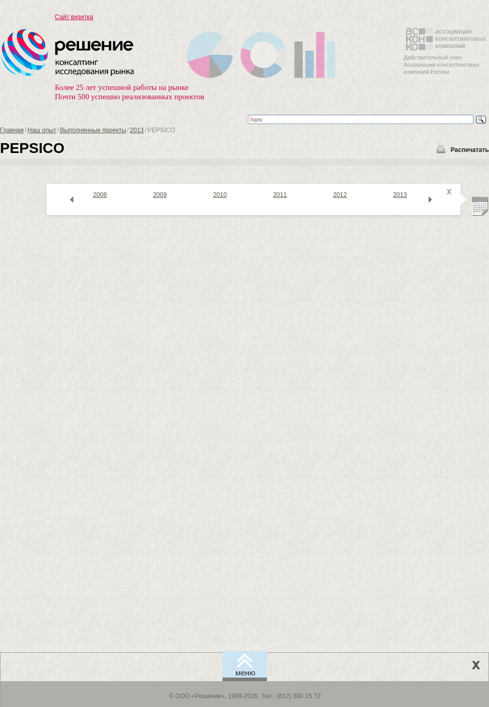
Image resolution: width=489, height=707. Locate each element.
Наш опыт (41, 130)
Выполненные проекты (93, 130)
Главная (12, 130)
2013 (137, 130)
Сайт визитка (74, 17)
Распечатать (470, 149)
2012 (340, 194)
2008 (100, 194)
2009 (160, 194)
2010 (220, 194)
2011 (280, 194)
